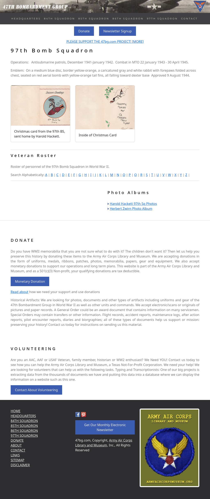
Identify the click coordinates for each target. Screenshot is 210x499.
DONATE (17, 440)
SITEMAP (17, 460)
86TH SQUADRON (128, 18)
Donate (84, 31)
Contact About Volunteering (36, 390)
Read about (19, 292)
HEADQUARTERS (26, 18)
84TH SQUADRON (59, 18)
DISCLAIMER (20, 465)
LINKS (15, 455)
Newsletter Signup (117, 31)
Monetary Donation (30, 281)
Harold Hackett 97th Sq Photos (133, 203)
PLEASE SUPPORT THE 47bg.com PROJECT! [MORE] (105, 41)
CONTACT (189, 18)
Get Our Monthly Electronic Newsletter (105, 427)
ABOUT (16, 445)
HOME (16, 411)
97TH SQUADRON (162, 18)
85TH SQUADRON (93, 18)
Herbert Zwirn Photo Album (131, 208)
